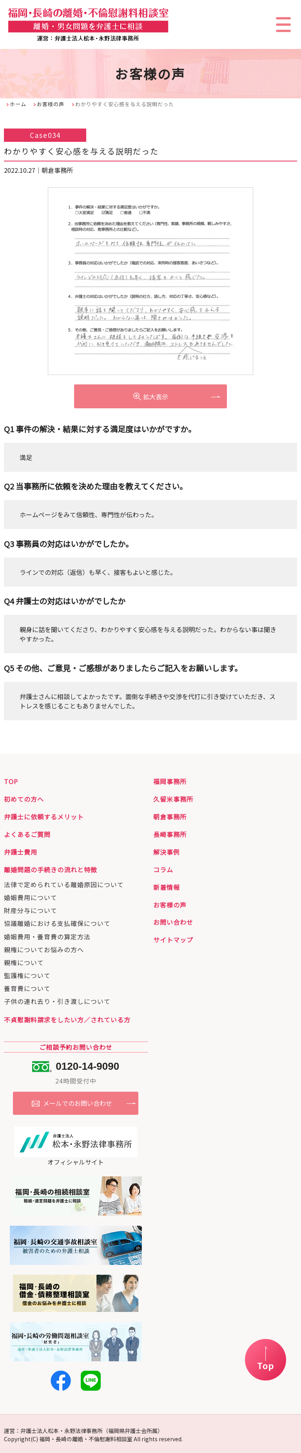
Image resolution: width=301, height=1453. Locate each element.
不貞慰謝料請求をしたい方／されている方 (67, 1018)
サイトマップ (173, 938)
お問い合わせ (173, 921)
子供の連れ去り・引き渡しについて (57, 1000)
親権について (24, 961)
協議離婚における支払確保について (57, 922)
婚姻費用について (30, 896)
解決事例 (166, 850)
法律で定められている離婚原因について (64, 883)
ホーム (18, 104)
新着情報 (166, 886)
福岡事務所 (170, 780)
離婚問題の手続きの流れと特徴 (50, 868)
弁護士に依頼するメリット (44, 815)
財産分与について (30, 909)
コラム (163, 868)
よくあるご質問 (27, 833)
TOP (11, 780)
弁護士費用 (20, 850)
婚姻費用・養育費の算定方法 (47, 935)
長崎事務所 (170, 833)
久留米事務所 (173, 798)
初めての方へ (24, 798)
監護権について (27, 974)
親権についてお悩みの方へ (44, 948)
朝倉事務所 (170, 815)
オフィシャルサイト (75, 1154)
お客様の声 (50, 104)
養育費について (27, 987)
